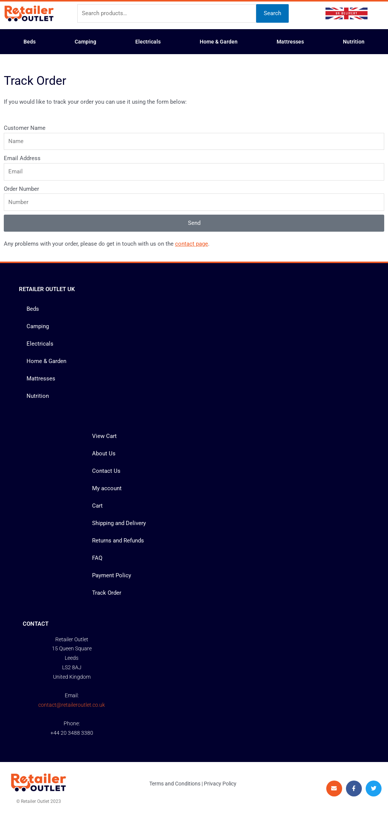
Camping (85, 42)
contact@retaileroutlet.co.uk (71, 705)
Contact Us (106, 470)
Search (272, 13)
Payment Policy (111, 575)
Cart (97, 505)
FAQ (97, 558)
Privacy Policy (220, 784)
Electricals (148, 42)
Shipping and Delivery (119, 523)
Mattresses (290, 42)
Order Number (21, 188)
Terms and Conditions (174, 784)
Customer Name (24, 128)
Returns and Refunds (118, 540)
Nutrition (354, 42)
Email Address (22, 158)
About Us (104, 453)
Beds (29, 42)
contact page (191, 243)
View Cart (104, 436)
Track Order (106, 592)
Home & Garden (219, 42)
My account (107, 488)
